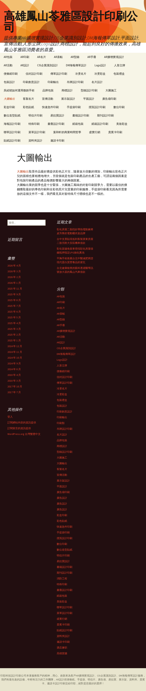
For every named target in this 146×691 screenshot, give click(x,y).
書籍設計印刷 (80, 115)
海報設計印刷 (12, 124)
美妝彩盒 (121, 124)
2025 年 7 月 (14, 306)
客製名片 (28, 98)
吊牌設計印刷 (75, 82)
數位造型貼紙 (12, 115)
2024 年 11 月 (14, 352)
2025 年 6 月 (14, 311)
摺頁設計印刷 (97, 107)
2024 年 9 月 (14, 363)
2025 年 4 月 (14, 323)
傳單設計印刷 (58, 73)
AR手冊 (91, 57)
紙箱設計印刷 (100, 124)
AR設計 (24, 65)
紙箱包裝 (78, 124)
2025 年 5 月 (14, 317)
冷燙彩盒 (99, 73)
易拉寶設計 (57, 115)
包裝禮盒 (119, 73)
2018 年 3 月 (14, 380)
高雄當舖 (62, 653)
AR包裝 (8, 57)
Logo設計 (100, 65)
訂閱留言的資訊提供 (19, 428)
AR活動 (8, 65)
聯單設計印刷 (12, 132)
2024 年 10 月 (14, 357)
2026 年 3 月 (14, 271)
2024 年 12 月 (14, 346)
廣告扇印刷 (109, 98)
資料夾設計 (35, 140)
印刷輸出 (53, 82)
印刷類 (61, 423)
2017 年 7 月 (14, 392)
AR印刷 (24, 57)
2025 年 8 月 (14, 300)
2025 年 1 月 (14, 340)
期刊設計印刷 (105, 115)
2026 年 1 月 (14, 282)
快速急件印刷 (50, 107)
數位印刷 (119, 107)
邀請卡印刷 (57, 140)
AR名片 (41, 57)
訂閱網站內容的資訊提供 (21, 422)
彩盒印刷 (9, 107)
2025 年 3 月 (14, 329)
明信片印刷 (35, 115)
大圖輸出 (9, 98)
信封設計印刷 (34, 73)
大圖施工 (111, 90)
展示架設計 (68, 98)
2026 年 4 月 (14, 265)
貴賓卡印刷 (115, 132)
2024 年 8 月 (14, 369)
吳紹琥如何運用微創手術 (19, 90)
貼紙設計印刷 (12, 140)
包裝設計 (9, 82)
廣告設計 (62, 498)
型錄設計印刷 (89, 90)
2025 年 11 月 (14, 288)
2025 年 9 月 (14, 294)
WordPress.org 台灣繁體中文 (24, 434)
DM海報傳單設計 (76, 65)
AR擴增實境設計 (114, 57)
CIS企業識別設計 (47, 65)
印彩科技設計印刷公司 (13, 675)
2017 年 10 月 (14, 386)
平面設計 (88, 98)
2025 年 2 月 (14, 334)
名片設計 (97, 82)
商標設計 (67, 90)
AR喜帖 (58, 57)
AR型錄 (75, 57)
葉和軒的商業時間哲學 (67, 132)
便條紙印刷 (11, 73)
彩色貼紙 (28, 107)
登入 (10, 416)
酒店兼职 (62, 647)
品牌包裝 (48, 90)
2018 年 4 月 (14, 375)
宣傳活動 (47, 98)
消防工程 (62, 578)
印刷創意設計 (31, 82)
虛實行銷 (94, 132)
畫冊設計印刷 (56, 124)
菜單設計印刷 (36, 132)
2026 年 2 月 (14, 277)
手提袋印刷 (74, 107)
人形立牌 (119, 65)
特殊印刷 (34, 124)
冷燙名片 (80, 73)
